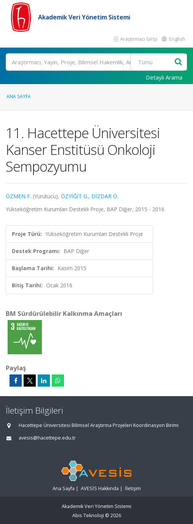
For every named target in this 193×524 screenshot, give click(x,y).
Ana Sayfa (18, 96)
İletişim (133, 488)
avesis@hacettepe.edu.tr (47, 438)
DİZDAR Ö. (104, 196)
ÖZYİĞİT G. (74, 196)
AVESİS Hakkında (100, 488)
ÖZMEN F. (18, 196)
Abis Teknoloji (88, 515)
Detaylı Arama (164, 77)
